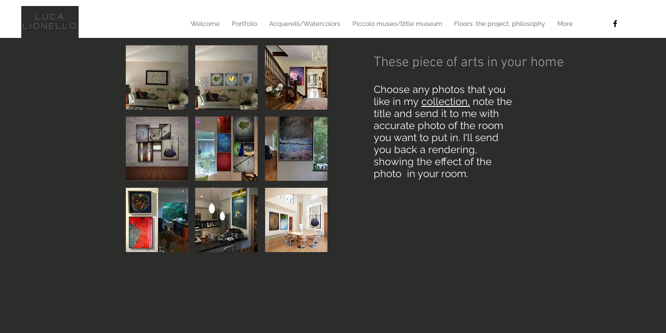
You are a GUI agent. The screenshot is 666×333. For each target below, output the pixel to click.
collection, (445, 101)
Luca (51, 16)
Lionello (51, 26)
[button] (157, 77)
